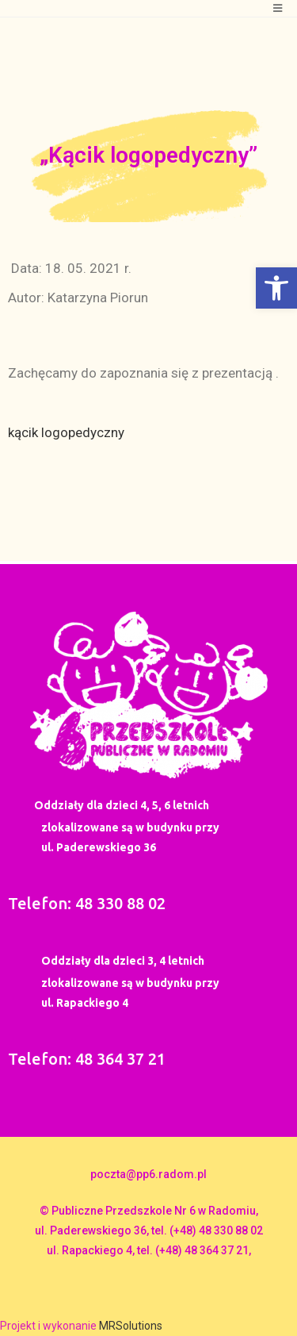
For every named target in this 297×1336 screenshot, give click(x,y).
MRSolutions (130, 1325)
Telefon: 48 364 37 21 (87, 1059)
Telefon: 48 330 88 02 (87, 903)
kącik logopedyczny (66, 432)
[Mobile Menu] (278, 8)
